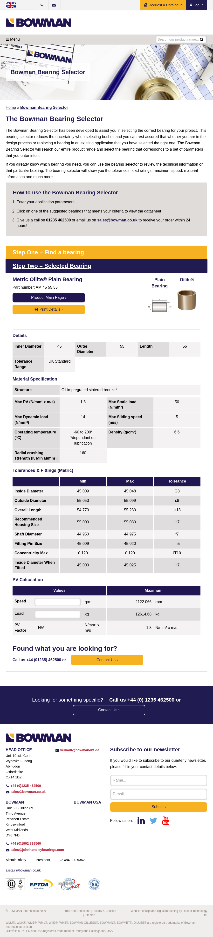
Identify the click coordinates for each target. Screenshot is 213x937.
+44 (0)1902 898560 (23, 843)
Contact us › (107, 660)
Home (11, 107)
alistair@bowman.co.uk (23, 870)
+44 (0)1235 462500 (23, 786)
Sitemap (90, 915)
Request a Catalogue (163, 5)
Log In (197, 5)
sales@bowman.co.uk (117, 220)
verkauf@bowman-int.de (77, 750)
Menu (13, 39)
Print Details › (48, 309)
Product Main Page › (48, 297)
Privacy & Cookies (104, 911)
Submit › (158, 807)
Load (19, 613)
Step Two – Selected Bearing (52, 266)
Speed (20, 601)
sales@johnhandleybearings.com (35, 850)
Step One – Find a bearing (48, 252)
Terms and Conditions (76, 911)
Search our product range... (178, 39)
